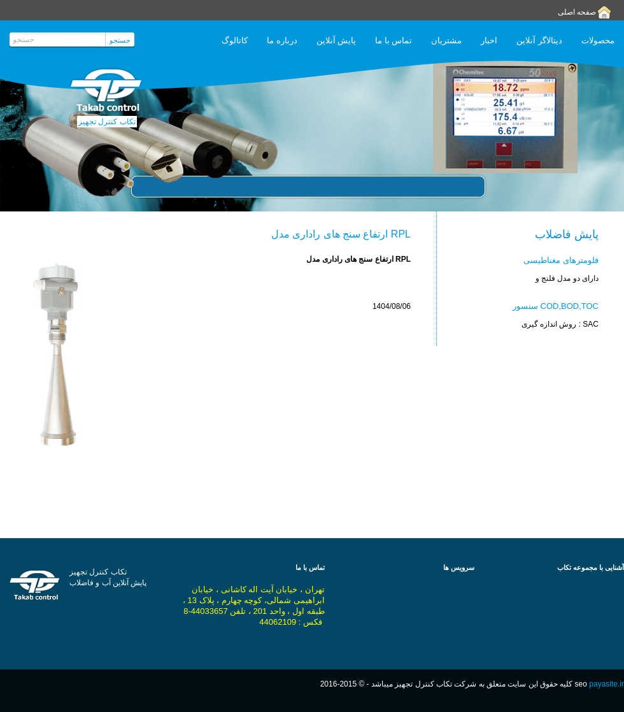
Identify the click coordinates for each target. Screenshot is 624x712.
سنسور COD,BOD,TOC (556, 306)
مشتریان (446, 40)
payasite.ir (606, 684)
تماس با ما (393, 40)
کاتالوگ (235, 40)
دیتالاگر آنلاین (539, 40)
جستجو (120, 40)
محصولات (597, 40)
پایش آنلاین (336, 40)
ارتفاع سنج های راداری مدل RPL (341, 234)
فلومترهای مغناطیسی (561, 260)
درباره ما (282, 40)
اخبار (489, 40)
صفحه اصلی (577, 12)
